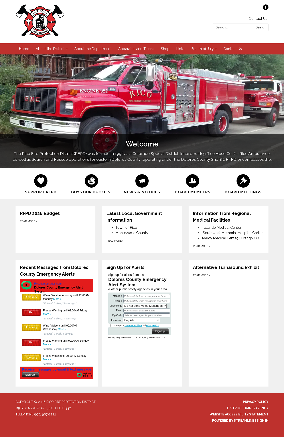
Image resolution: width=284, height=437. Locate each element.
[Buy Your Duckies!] (91, 183)
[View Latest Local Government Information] (142, 216)
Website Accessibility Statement (239, 414)
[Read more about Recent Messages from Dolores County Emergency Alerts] (57, 323)
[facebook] (265, 9)
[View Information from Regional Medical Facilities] (228, 216)
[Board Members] (192, 183)
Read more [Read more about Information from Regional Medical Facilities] (201, 246)
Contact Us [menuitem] (232, 49)
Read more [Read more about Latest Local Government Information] (115, 240)
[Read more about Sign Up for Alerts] (142, 323)
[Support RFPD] (40, 183)
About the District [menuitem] (50, 49)
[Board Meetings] (243, 183)
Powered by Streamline (233, 420)
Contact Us (258, 18)
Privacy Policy (255, 402)
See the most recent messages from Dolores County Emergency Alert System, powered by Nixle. (56, 329)
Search (261, 27)
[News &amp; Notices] (142, 183)
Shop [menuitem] (165, 49)
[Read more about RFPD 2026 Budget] (55, 229)
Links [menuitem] (180, 49)
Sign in (262, 420)
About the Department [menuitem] (93, 49)
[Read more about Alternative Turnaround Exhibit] (228, 323)
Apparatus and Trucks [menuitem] (136, 49)
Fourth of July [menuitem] (202, 49)
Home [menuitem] (24, 49)
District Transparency (247, 408)
